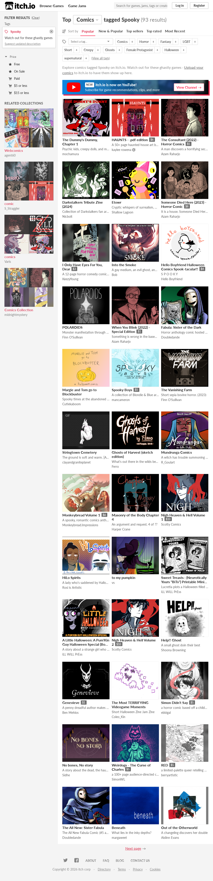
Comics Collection (18, 310)
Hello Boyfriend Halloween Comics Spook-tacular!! (182, 267)
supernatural (72, 58)
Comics (122, 42)
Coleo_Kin (118, 717)
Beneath (118, 827)
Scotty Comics (171, 524)
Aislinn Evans (170, 837)
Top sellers (134, 31)
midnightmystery (15, 315)
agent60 (10, 155)
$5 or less (18, 86)
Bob (114, 275)
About (90, 860)
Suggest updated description (23, 44)
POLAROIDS (72, 327)
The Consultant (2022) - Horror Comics (180, 142)
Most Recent (175, 31)
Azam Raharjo (170, 154)
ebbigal (166, 712)
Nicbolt (67, 216)
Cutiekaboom (71, 404)
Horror (144, 42)
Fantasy (165, 42)
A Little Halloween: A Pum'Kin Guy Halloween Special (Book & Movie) (85, 644)
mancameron (121, 400)
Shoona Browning (173, 650)
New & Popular (111, 31)
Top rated (154, 31)
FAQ (106, 860)
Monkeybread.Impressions (80, 525)
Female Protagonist (139, 50)
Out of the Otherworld (179, 827)
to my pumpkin (123, 577)
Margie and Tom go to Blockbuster (79, 392)
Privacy (138, 869)
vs (113, 583)
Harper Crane (121, 529)
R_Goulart (168, 462)
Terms (122, 869)
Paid (14, 78)
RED (164, 765)
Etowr (116, 202)
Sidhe (66, 775)
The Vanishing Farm (176, 390)
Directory (104, 869)
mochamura (70, 154)
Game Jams (77, 6)
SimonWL (118, 779)
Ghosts (110, 50)
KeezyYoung (70, 279)
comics (9, 257)
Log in (180, 5)
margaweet (119, 837)
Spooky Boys (122, 390)
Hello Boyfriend (172, 279)
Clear (35, 17)
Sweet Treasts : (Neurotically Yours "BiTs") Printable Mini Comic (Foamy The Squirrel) (184, 581)
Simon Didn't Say (174, 702)
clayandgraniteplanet (76, 462)
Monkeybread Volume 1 (81, 515)
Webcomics (13, 150)
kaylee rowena (121, 150)
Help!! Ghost (171, 640)
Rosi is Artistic (72, 587)
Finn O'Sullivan (72, 337)
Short (68, 50)
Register (199, 5)
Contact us (140, 860)
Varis (7, 261)
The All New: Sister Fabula (83, 827)
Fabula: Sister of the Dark (181, 327)
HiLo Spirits (71, 577)
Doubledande (170, 337)
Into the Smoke (124, 265)
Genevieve (70, 702)
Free (14, 64)
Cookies (155, 869)
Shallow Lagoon (122, 212)
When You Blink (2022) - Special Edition (131, 329)
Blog (120, 860)
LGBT (186, 42)
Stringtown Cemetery (79, 452)
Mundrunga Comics (176, 452)
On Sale (17, 71)
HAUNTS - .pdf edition (130, 140)
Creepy (88, 50)
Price (10, 56)
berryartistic (169, 775)
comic (9, 203)
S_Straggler (12, 208)
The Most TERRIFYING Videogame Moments (130, 704)
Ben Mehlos (70, 712)
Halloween (171, 50)
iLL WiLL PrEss (171, 592)
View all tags (100, 58)
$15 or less (19, 93)
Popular (88, 31)
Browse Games (52, 6)
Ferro (115, 466)
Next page (133, 848)
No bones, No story (77, 765)
